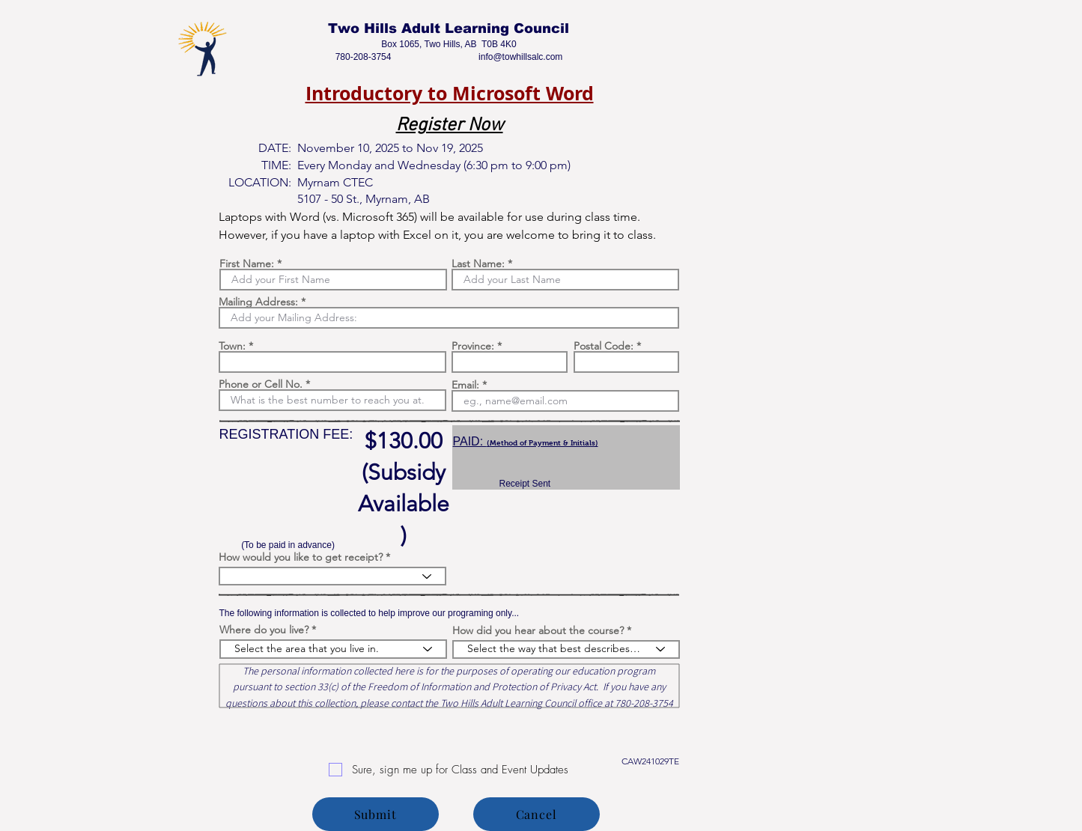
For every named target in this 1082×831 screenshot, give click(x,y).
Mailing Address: (258, 301)
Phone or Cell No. (261, 384)
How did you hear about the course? (538, 630)
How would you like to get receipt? (301, 557)
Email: (465, 385)
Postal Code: (603, 346)
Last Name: (478, 263)
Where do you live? (264, 629)
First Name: (246, 263)
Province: (473, 346)
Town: (232, 346)
